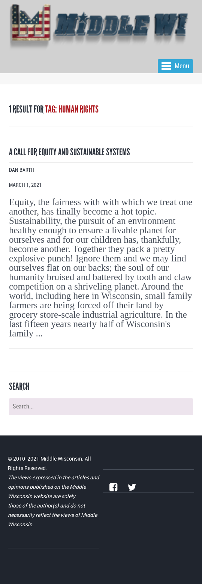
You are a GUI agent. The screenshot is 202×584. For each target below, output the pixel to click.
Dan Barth (21, 170)
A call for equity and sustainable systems (69, 152)
